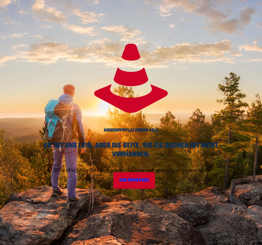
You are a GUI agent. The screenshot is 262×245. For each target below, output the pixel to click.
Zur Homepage (134, 180)
